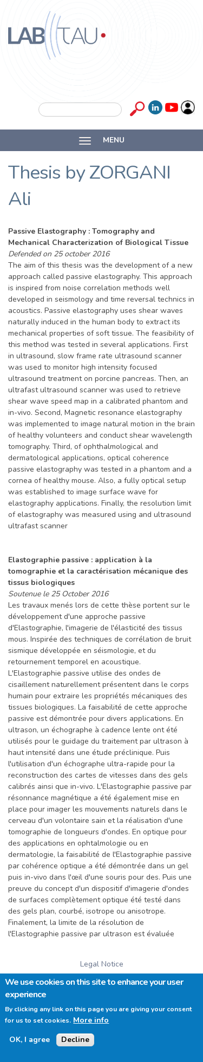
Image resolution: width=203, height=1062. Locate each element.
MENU (102, 140)
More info (91, 1020)
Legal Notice (101, 964)
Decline (75, 1039)
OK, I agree (29, 1040)
